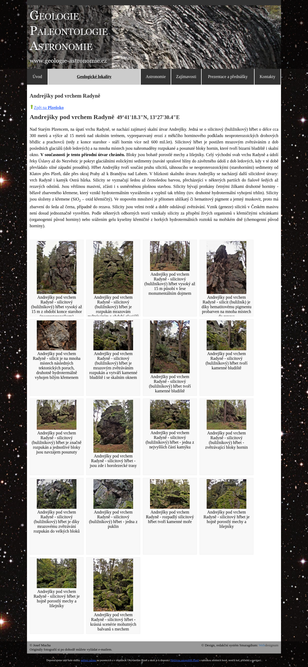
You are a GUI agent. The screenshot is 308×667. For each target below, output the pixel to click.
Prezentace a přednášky (228, 76)
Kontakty (267, 76)
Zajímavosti (186, 76)
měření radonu (88, 660)
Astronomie (156, 76)
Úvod (37, 76)
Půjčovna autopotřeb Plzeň (184, 660)
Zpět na (49, 107)
